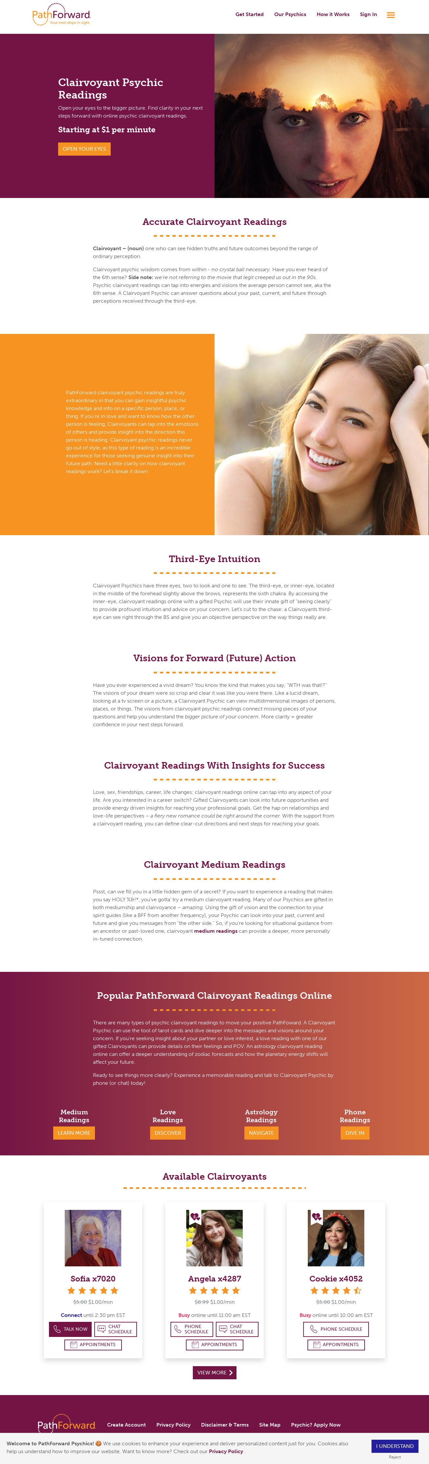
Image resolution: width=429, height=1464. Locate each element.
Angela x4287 (214, 1278)
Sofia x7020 (93, 1278)
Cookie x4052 (336, 1278)
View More (215, 1372)
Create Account (126, 1425)
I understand (395, 1446)
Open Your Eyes (84, 149)
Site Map (270, 1425)
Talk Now (70, 1329)
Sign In (368, 14)
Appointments (93, 1344)
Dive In (355, 1133)
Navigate (261, 1133)
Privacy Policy (226, 1451)
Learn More (74, 1133)
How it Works (333, 14)
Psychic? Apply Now (316, 1425)
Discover (168, 1133)
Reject (395, 1456)
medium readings (215, 931)
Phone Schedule (191, 1329)
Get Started (250, 14)
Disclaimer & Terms (225, 1425)
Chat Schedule (115, 1329)
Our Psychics (290, 14)
